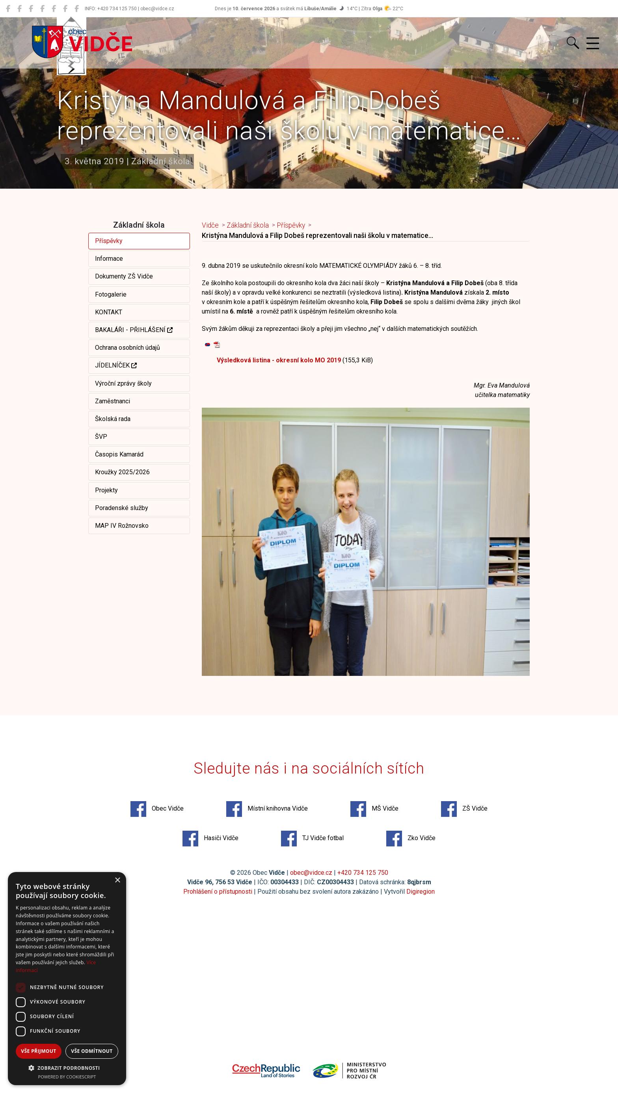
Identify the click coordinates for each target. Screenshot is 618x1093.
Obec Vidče (157, 809)
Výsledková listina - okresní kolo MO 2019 (279, 360)
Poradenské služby (121, 508)
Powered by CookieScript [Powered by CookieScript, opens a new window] (67, 1077)
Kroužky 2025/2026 (122, 472)
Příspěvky (109, 241)
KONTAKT (108, 312)
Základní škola (248, 225)
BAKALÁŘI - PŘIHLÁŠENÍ (134, 330)
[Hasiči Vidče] (54, 8)
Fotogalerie (111, 294)
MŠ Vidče (374, 809)
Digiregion (420, 891)
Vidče (210, 225)
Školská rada (112, 419)
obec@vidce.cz (311, 872)
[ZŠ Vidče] (42, 8)
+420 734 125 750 (362, 872)
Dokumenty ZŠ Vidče (124, 276)
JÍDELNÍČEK (116, 365)
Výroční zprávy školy (123, 383)
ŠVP (101, 436)
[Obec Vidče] (8, 8)
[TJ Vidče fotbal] (65, 8)
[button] (67, 1068)
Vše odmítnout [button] (91, 1051)
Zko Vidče (411, 838)
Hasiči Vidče (210, 838)
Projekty (106, 490)
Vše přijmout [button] (38, 1051)
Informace (109, 258)
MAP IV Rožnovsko (122, 525)
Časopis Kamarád (119, 454)
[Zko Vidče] (76, 8)
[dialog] (67, 978)
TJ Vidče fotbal (312, 838)
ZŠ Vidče (464, 809)
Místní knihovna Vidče (267, 809)
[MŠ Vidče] (31, 8)
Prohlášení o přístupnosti (217, 891)
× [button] (117, 880)
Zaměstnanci (112, 401)
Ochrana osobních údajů (127, 347)
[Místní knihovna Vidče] (19, 8)
